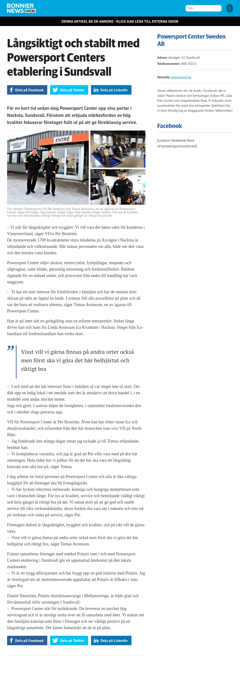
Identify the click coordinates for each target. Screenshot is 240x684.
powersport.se (181, 77)
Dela (29, 90)
